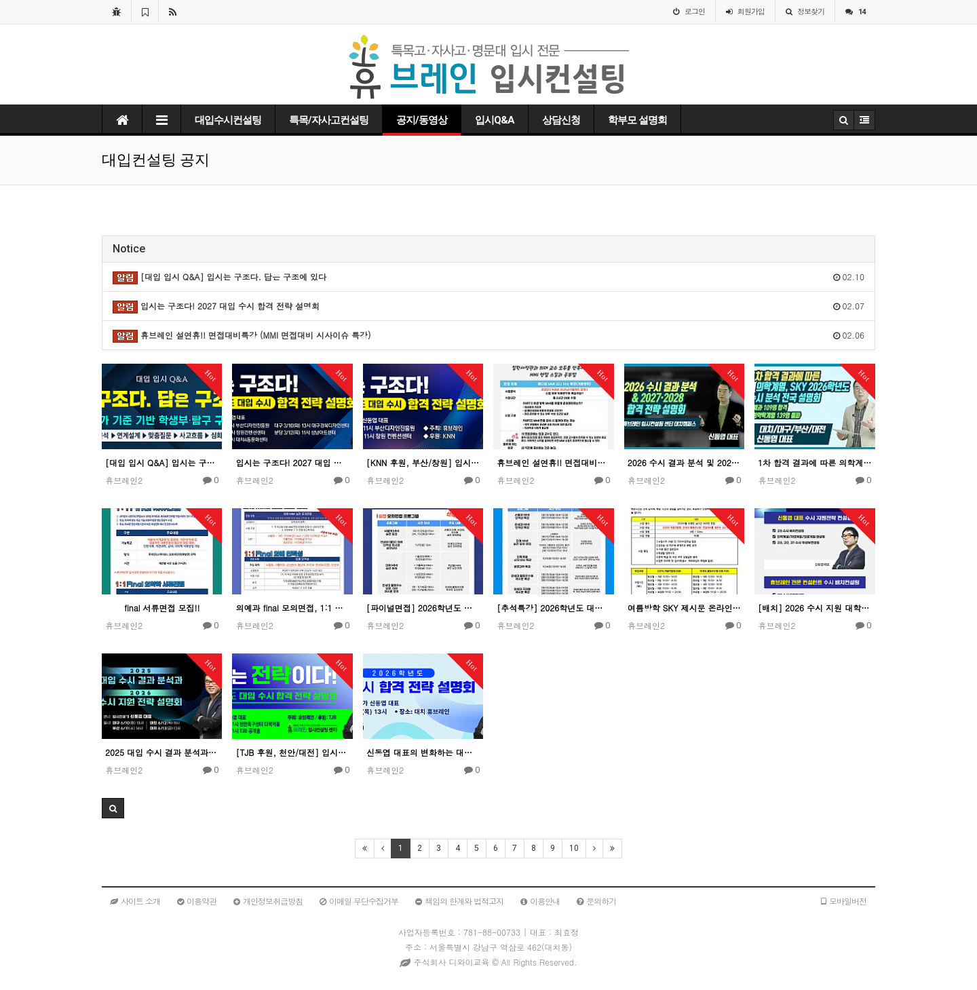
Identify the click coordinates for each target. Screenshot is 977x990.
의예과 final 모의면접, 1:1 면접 (292, 607)
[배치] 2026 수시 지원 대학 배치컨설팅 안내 (814, 607)
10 (574, 848)
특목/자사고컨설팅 (328, 120)
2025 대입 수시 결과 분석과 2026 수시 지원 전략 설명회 (161, 752)
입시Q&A (494, 120)
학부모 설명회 (637, 120)
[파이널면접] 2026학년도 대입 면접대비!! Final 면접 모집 (423, 607)
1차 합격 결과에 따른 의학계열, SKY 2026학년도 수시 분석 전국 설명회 (814, 462)
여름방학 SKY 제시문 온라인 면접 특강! (684, 607)
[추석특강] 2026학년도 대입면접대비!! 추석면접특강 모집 (553, 607)
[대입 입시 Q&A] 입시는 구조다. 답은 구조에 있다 (161, 462)
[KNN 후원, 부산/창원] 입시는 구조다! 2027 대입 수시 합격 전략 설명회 (423, 462)
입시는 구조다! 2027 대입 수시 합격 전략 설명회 (292, 462)
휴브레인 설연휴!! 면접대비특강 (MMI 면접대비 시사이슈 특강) (553, 462)
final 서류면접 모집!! (161, 607)
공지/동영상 (421, 120)
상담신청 (561, 120)
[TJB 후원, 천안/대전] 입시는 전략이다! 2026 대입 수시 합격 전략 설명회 (292, 752)
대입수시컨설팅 (228, 120)
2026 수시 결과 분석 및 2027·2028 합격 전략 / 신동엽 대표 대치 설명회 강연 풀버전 (684, 462)
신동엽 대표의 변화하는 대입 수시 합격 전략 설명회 (423, 752)
